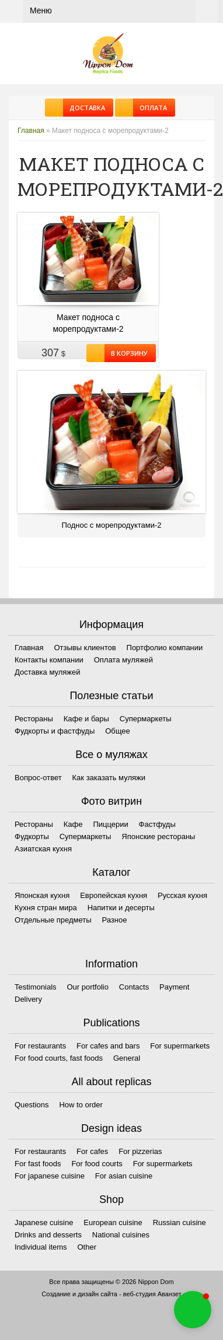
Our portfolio (88, 987)
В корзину (126, 353)
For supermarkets (180, 1045)
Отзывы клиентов (85, 647)
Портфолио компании (165, 647)
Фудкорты (32, 836)
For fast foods (38, 1163)
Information (111, 964)
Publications (111, 1023)
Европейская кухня (113, 895)
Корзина (206, 11)
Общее (117, 731)
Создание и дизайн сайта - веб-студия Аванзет (111, 1293)
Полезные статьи (111, 695)
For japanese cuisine (50, 1175)
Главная (31, 131)
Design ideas (111, 1128)
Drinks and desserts (48, 1234)
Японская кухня (42, 895)
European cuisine (112, 1222)
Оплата (150, 108)
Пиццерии (110, 824)
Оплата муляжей (123, 659)
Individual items (41, 1247)
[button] (192, 1309)
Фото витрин (111, 801)
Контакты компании (49, 659)
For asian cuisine (123, 1175)
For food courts (96, 1163)
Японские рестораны (158, 836)
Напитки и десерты (121, 907)
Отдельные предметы (53, 919)
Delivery (28, 999)
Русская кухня (182, 895)
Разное (114, 919)
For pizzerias (140, 1151)
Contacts (134, 987)
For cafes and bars (108, 1045)
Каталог (111, 872)
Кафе (73, 824)
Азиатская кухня (43, 848)
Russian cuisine (179, 1222)
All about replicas (111, 1082)
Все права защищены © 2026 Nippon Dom (111, 1281)
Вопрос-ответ (38, 777)
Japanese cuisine (44, 1222)
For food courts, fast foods (59, 1058)
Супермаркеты (146, 718)
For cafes (92, 1151)
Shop (111, 1199)
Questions (32, 1104)
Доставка (84, 108)
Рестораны (34, 718)
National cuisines (120, 1234)
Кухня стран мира (46, 907)
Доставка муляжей (48, 672)
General (126, 1058)
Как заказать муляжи (108, 777)
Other (87, 1247)
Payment (174, 987)
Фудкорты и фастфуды (55, 731)
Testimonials (36, 987)
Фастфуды (157, 824)
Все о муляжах (111, 754)
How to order (80, 1104)
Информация (111, 624)
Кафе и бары (86, 718)
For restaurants (40, 1045)
